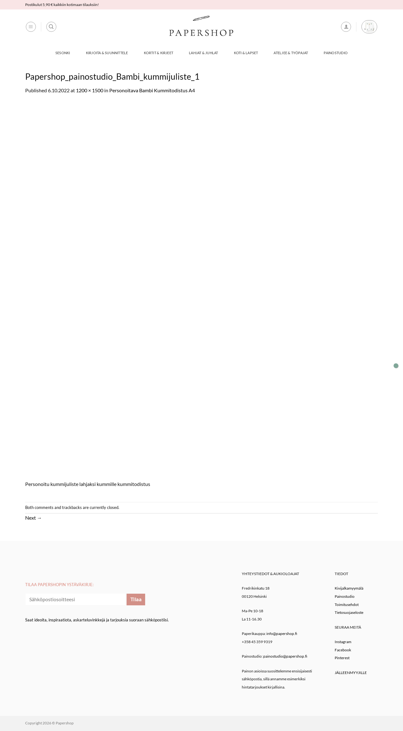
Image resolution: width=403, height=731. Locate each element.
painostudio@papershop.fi (285, 656)
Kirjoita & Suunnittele (107, 53)
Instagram (343, 641)
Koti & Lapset (246, 53)
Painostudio (335, 53)
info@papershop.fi (281, 633)
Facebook (343, 650)
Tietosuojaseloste (349, 612)
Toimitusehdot (347, 604)
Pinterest (342, 657)
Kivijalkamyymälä (349, 588)
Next (33, 518)
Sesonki (62, 53)
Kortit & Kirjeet (158, 53)
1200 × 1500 (89, 90)
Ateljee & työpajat (291, 53)
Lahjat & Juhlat (203, 53)
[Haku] (51, 27)
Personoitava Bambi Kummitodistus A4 (152, 90)
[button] (31, 27)
